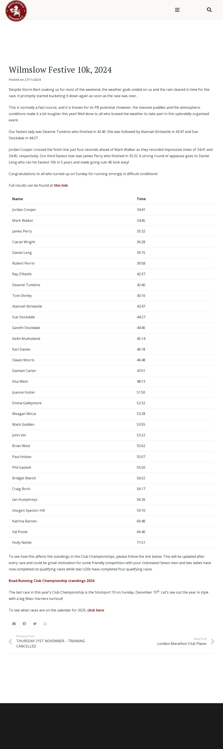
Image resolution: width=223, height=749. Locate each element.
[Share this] (24, 623)
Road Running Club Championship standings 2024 (51, 580)
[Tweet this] (35, 623)
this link (61, 185)
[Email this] (14, 623)
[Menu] (177, 9)
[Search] (209, 10)
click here (95, 610)
